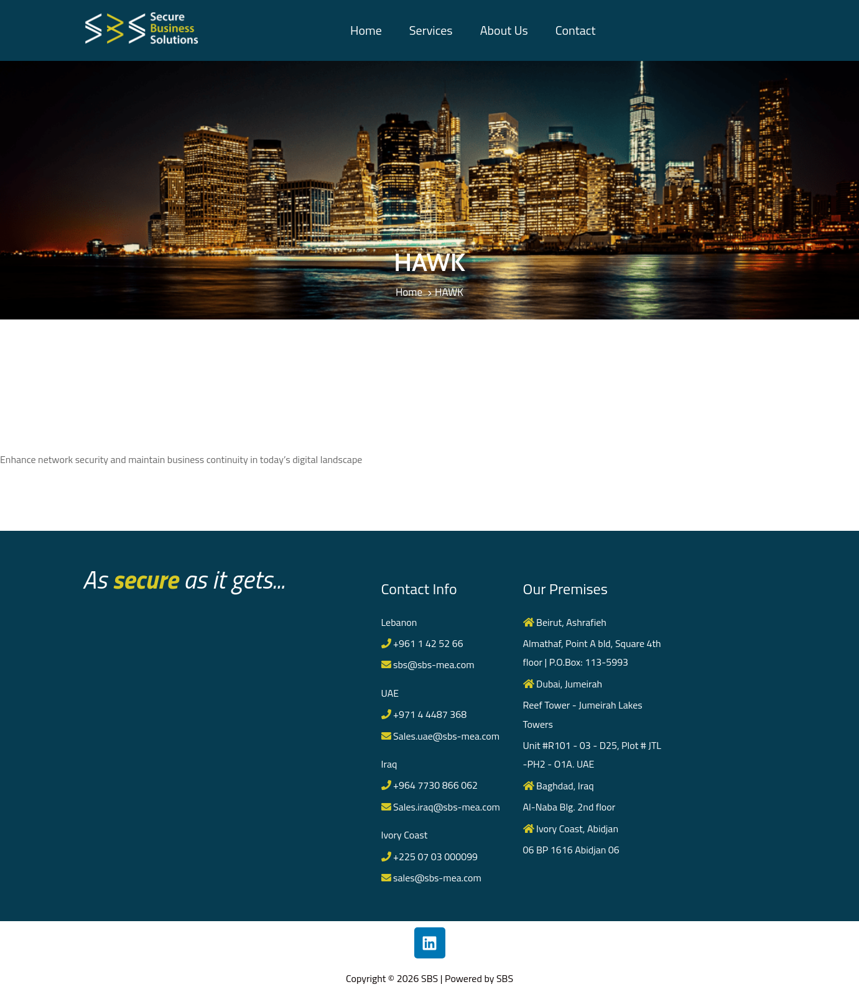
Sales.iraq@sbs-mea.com (441, 806)
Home (366, 30)
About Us (504, 30)
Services (431, 30)
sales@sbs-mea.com (431, 877)
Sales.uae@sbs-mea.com (440, 735)
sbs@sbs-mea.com (428, 664)
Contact (575, 30)
